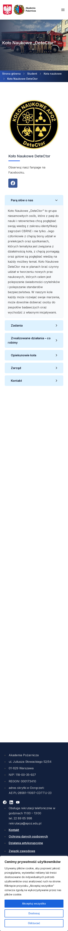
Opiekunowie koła (23, 355)
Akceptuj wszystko (34, 903)
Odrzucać (34, 923)
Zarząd (16, 368)
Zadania (17, 325)
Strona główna (11, 73)
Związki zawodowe (22, 851)
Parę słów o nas (22, 200)
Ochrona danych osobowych (28, 836)
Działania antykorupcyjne (26, 843)
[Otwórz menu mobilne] (63, 10)
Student (32, 73)
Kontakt (16, 380)
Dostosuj (34, 913)
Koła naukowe (53, 73)
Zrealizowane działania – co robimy (29, 340)
